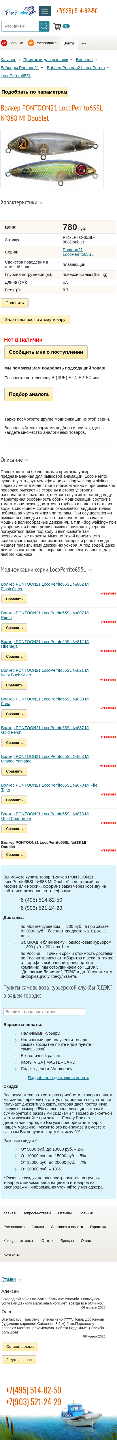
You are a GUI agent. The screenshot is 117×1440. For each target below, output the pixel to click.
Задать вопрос (19, 1360)
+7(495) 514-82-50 (33, 1390)
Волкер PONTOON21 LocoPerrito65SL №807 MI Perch (45, 615)
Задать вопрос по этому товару (35, 319)
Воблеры (84, 59)
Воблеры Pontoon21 (20, 67)
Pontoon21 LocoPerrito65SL (78, 252)
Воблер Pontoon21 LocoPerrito (76, 67)
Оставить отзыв (20, 1346)
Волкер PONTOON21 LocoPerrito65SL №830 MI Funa (45, 701)
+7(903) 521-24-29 (33, 1402)
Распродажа (46, 43)
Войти (68, 43)
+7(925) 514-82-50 (77, 10)
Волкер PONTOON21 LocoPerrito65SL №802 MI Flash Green (45, 586)
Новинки (16, 43)
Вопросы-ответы (36, 1213)
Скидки (38, 1227)
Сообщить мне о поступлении (46, 352)
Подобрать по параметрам (34, 92)
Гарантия (98, 1227)
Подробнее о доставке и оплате (58, 1077)
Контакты (11, 1254)
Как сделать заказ (19, 1240)
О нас (86, 1240)
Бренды (67, 1240)
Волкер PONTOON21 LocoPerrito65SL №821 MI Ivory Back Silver (45, 672)
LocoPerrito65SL (16, 75)
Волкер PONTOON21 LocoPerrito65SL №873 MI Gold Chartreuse (45, 816)
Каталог (8, 59)
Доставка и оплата (67, 1227)
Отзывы (64, 1213)
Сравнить (14, 303)
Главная (8, 1213)
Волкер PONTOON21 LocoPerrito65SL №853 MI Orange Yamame (45, 758)
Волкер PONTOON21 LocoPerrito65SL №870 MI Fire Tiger (49, 787)
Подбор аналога (29, 394)
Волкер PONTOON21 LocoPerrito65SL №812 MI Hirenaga (45, 644)
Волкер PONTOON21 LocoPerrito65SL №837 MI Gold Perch (45, 730)
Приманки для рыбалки (45, 59)
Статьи (47, 1240)
